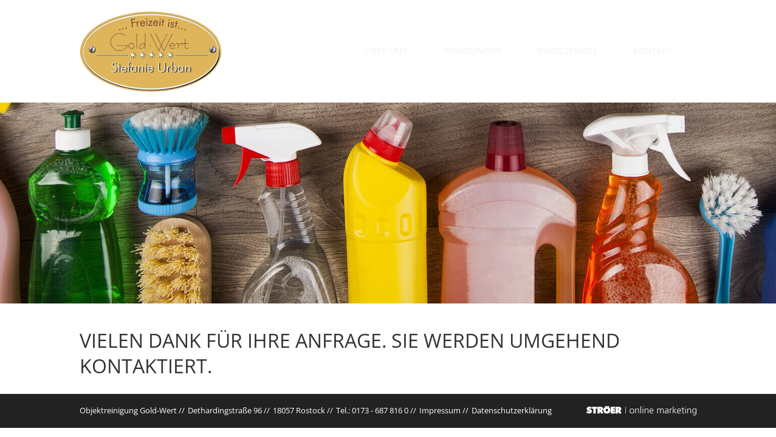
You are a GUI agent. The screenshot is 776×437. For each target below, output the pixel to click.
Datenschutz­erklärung (512, 410)
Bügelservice (584, 50)
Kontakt (664, 50)
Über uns (415, 50)
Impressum (440, 410)
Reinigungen (495, 50)
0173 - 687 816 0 (380, 410)
